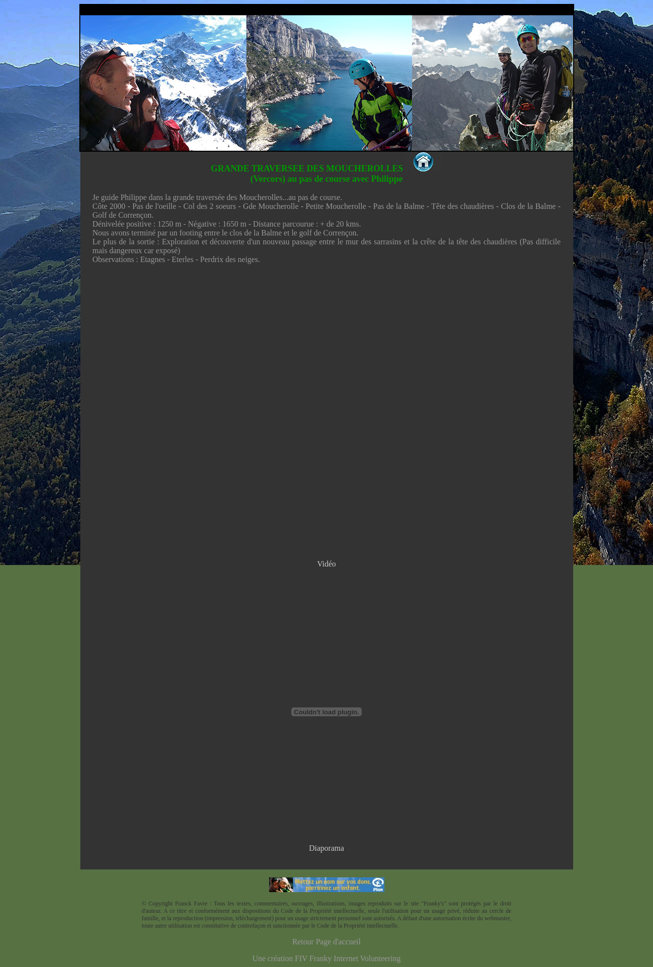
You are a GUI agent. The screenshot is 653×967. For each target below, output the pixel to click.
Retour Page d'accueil (326, 941)
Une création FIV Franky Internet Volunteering (326, 958)
